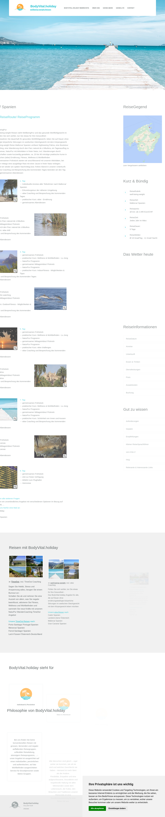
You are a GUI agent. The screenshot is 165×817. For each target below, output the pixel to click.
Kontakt (130, 8)
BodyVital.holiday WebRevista (76, 8)
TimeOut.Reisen (23, 620)
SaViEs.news (108, 8)
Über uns (96, 8)
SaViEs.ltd (120, 8)
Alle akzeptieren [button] (97, 808)
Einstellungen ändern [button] (117, 808)
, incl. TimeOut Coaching (26, 582)
